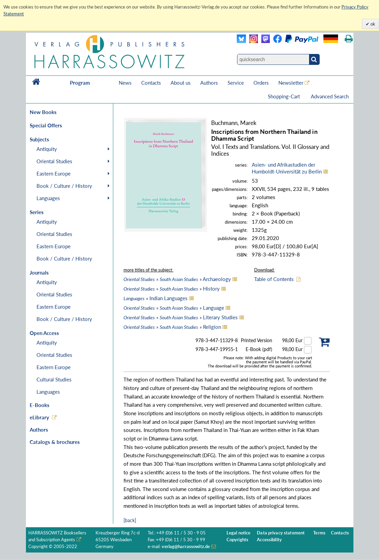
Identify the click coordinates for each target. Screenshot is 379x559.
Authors (209, 83)
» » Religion (172, 327)
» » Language (173, 308)
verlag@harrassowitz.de (186, 546)
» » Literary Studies (180, 317)
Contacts (151, 83)
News (125, 83)
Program (80, 83)
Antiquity (47, 149)
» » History (171, 288)
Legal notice (239, 532)
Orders (261, 83)
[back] (129, 520)
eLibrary (39, 417)
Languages (48, 198)
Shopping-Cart (284, 96)
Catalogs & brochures (55, 442)
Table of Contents (274, 279)
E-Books (39, 405)
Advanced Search (330, 96)
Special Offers (46, 125)
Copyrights (237, 539)
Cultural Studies (54, 379)
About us (181, 83)
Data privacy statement (281, 532)
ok (372, 24)
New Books (43, 112)
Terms (319, 532)
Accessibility (269, 539)
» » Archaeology (177, 279)
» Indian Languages (155, 298)
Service (236, 83)
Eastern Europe (54, 173)
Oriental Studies (54, 161)
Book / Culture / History (64, 186)
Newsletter (290, 83)
